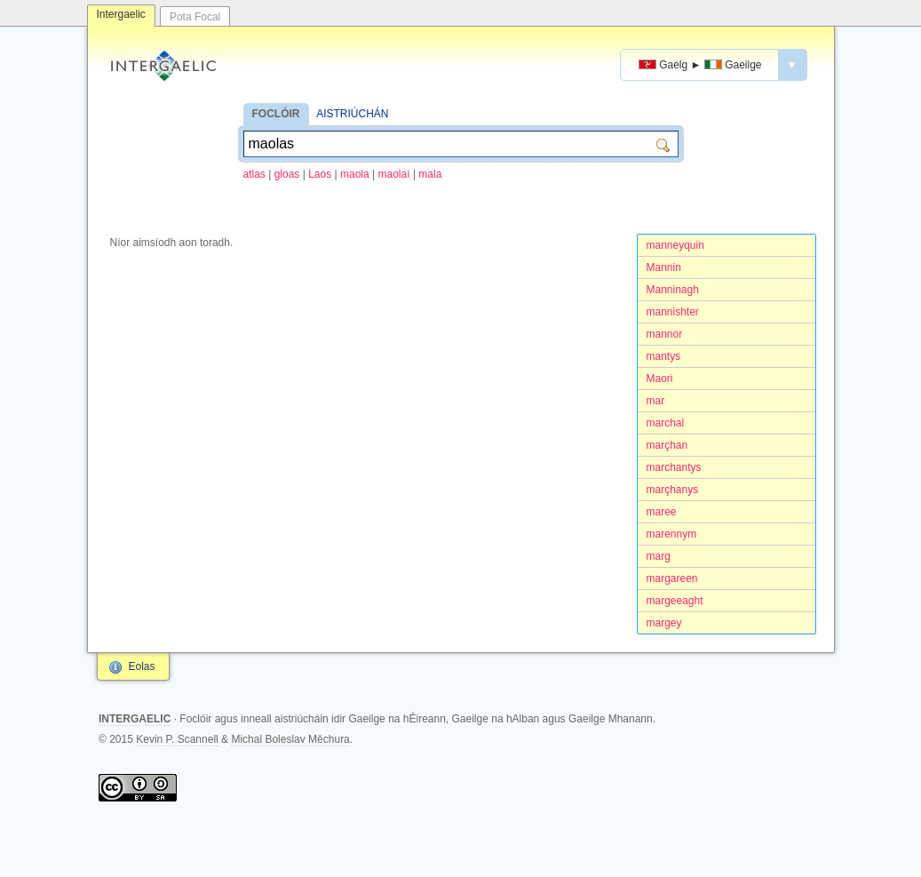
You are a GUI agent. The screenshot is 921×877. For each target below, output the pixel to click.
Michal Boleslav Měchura (290, 739)
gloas (287, 174)
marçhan (667, 445)
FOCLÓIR (276, 114)
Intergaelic (121, 14)
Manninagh (673, 289)
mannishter (673, 312)
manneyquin (675, 245)
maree (662, 512)
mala (429, 174)
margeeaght (675, 600)
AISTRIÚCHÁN (352, 114)
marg (659, 556)
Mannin (664, 267)
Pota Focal (195, 17)
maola (354, 174)
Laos (319, 174)
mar (656, 401)
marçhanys (673, 489)
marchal (666, 423)
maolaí (394, 174)
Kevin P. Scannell (177, 739)
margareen (672, 578)
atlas (254, 174)
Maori (660, 378)
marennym (672, 534)
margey (664, 623)
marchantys (674, 467)
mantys (664, 356)
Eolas (142, 666)
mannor (665, 334)
